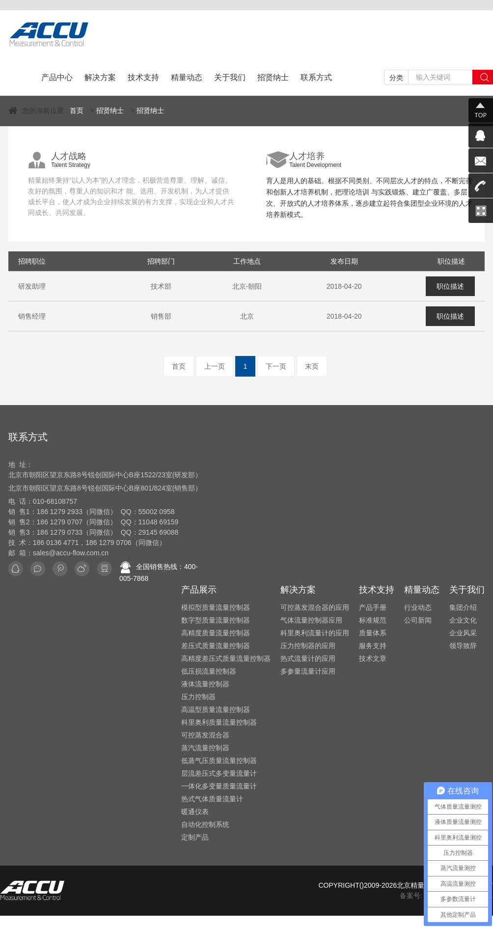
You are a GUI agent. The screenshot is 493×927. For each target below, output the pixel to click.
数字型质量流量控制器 (215, 620)
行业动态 (418, 607)
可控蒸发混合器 (205, 735)
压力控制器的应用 (307, 646)
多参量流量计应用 (307, 671)
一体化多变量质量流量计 (219, 786)
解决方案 (100, 77)
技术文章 (372, 658)
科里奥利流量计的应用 (314, 633)
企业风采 (463, 633)
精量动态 (186, 77)
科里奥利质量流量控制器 (219, 722)
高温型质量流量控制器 (215, 709)
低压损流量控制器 (208, 671)
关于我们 (230, 77)
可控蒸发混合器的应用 (314, 607)
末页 (312, 366)
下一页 (276, 366)
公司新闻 (418, 620)
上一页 (214, 366)
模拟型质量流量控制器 (215, 607)
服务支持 (372, 646)
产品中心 (57, 77)
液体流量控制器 (205, 684)
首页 (76, 110)
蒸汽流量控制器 (205, 748)
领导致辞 (463, 646)
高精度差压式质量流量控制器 (226, 658)
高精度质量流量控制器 (215, 633)
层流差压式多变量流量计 (219, 773)
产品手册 (372, 607)
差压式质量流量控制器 (215, 646)
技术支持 (143, 77)
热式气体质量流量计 (212, 799)
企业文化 (463, 620)
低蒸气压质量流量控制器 (219, 760)
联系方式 (316, 77)
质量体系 (372, 633)
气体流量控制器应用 (311, 620)
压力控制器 (198, 697)
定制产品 (195, 837)
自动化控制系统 (205, 824)
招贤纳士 (273, 77)
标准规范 (372, 620)
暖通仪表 (195, 812)
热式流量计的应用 (307, 658)
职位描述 (450, 286)
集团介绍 (463, 607)
